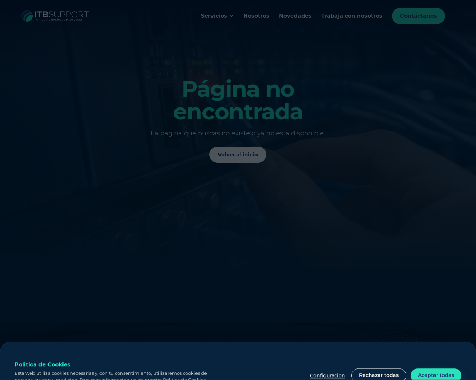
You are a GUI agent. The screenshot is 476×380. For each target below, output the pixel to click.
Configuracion (327, 376)
